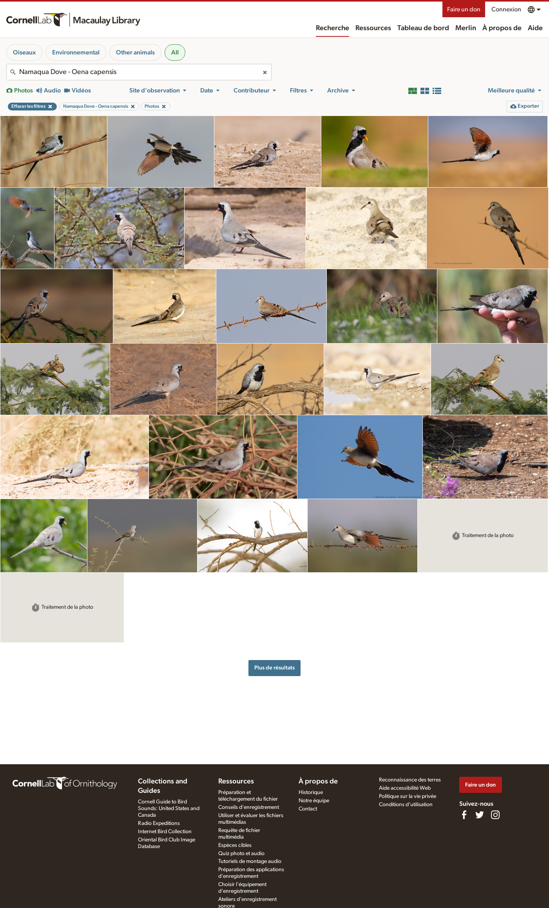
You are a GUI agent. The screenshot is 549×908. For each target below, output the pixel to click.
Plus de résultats (274, 668)
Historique (311, 792)
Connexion (506, 9)
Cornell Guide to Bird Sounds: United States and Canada (168, 808)
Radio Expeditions (159, 823)
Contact (308, 809)
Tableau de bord (423, 28)
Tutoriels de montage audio (249, 861)
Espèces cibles (235, 845)
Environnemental (76, 52)
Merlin (465, 28)
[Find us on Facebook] (464, 814)
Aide (535, 28)
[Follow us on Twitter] (479, 814)
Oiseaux (24, 52)
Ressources (373, 28)
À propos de (502, 28)
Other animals (135, 52)
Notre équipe (314, 800)
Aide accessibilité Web (405, 788)
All (175, 52)
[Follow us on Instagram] (495, 814)
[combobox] (139, 72)
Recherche (332, 28)
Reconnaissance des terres (410, 780)
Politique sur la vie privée (407, 796)
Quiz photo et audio (241, 853)
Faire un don (463, 9)
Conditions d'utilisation (406, 804)
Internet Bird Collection (165, 831)
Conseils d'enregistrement (248, 807)
